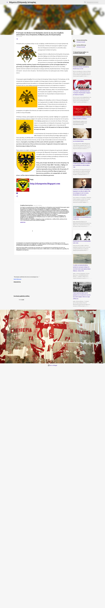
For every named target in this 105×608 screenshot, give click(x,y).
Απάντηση (22, 222)
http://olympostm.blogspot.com (45, 184)
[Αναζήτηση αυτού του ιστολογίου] (92, 2)
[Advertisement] (45, 266)
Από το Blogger (52, 365)
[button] (17, 39)
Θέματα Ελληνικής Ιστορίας (22, 2)
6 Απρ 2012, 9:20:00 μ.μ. (37, 205)
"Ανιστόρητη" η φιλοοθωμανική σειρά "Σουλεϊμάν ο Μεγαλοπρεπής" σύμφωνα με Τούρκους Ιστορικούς (81, 92)
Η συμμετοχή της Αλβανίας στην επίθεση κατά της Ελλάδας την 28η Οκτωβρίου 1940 (82, 165)
